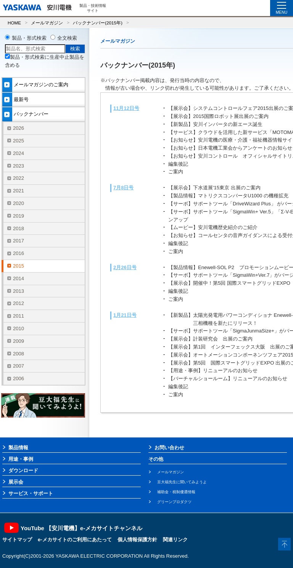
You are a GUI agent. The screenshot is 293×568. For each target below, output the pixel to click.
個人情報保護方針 (137, 539)
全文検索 (67, 38)
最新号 (21, 99)
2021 (18, 191)
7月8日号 (123, 187)
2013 (18, 291)
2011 (18, 316)
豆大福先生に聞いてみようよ (182, 482)
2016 (18, 253)
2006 (18, 378)
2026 (18, 128)
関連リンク (175, 539)
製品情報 (18, 447)
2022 (18, 178)
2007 (18, 366)
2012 (18, 303)
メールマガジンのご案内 (41, 84)
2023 (18, 166)
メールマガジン (47, 22)
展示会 (15, 482)
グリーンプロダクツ (174, 502)
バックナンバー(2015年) (97, 22)
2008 (18, 354)
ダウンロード (23, 470)
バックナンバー (31, 114)
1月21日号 (125, 315)
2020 (18, 203)
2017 (18, 241)
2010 (18, 328)
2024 (18, 153)
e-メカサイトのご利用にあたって (75, 539)
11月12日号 (126, 108)
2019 (18, 216)
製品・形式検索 (29, 38)
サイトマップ (17, 539)
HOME (14, 22)
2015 (18, 266)
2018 (18, 228)
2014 (18, 278)
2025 (18, 141)
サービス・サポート (30, 493)
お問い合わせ (169, 447)
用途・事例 (20, 459)
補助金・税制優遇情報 (176, 492)
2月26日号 (125, 267)
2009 (18, 341)
